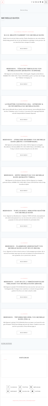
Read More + (24, 48)
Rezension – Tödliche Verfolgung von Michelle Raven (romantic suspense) (24, 70)
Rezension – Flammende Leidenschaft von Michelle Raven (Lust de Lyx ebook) (24, 247)
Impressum (15, 400)
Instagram (35, 387)
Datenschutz (22, 400)
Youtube (35, 391)
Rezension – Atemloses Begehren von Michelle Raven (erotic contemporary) (24, 141)
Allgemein (17, 31)
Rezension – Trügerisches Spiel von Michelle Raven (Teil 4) (24, 318)
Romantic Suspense (28, 31)
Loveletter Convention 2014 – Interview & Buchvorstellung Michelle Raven (24, 105)
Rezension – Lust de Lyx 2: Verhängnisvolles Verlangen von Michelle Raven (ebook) (24, 283)
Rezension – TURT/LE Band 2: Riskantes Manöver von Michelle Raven (24, 212)
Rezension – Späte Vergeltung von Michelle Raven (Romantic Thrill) (24, 176)
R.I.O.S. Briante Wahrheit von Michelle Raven (24, 35)
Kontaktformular (31, 400)
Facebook (12, 387)
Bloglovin (23, 391)
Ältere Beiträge (6, 343)
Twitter (23, 387)
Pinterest (11, 391)
